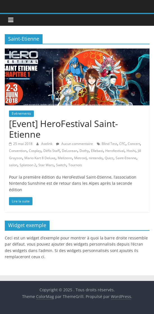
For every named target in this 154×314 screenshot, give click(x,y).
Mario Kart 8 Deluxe (39, 158)
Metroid (80, 158)
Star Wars (46, 165)
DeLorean (69, 150)
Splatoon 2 (28, 165)
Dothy (84, 150)
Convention (18, 150)
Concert (134, 143)
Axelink (47, 143)
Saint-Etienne (126, 158)
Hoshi (131, 150)
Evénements (21, 113)
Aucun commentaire (74, 143)
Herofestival (114, 150)
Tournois (75, 165)
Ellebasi (97, 150)
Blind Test (109, 143)
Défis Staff (51, 150)
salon (13, 165)
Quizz (109, 158)
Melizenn (65, 158)
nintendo (95, 158)
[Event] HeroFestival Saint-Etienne (63, 128)
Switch (61, 165)
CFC (122, 143)
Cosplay (35, 150)
